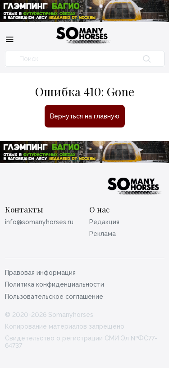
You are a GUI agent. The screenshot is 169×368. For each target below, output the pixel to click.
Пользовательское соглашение (54, 296)
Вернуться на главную (84, 116)
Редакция (104, 222)
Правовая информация (40, 272)
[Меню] (9, 38)
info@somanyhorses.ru (39, 222)
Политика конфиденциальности (54, 284)
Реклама (102, 233)
